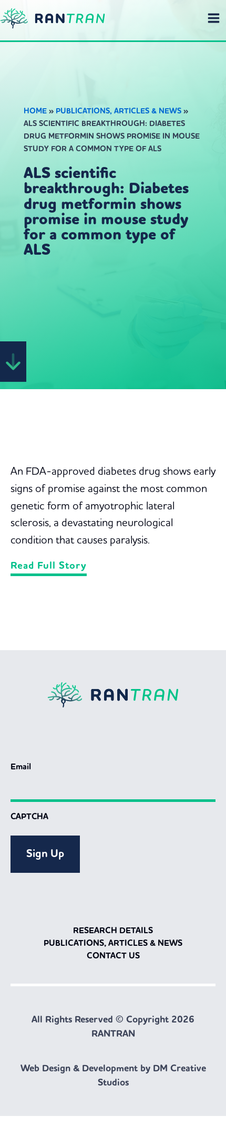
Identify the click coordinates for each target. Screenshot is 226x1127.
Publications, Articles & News (118, 111)
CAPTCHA (29, 816)
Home (35, 111)
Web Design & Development (79, 1068)
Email (21, 766)
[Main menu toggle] (213, 18)
